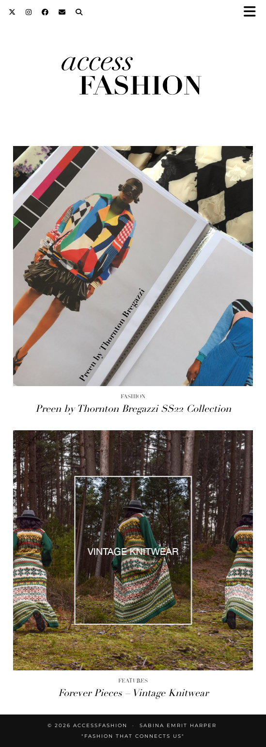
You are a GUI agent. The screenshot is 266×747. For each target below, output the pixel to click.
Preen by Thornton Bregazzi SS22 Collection (133, 409)
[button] (253, 12)
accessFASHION (100, 725)
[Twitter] (12, 12)
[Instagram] (29, 12)
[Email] (62, 12)
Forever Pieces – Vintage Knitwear (133, 693)
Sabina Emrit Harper (178, 725)
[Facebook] (45, 12)
